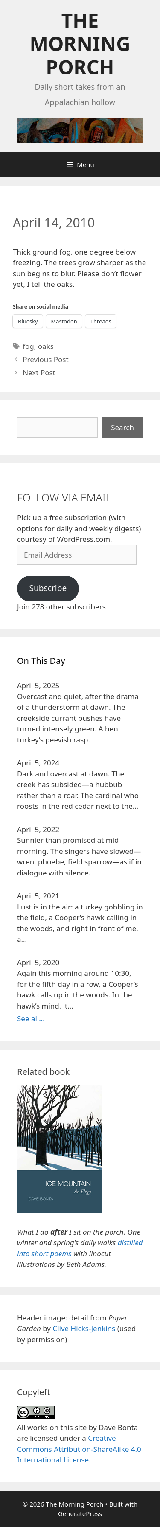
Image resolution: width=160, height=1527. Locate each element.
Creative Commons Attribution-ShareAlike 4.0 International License (79, 1449)
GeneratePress (80, 1513)
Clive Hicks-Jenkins (83, 1328)
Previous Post (45, 359)
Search (122, 427)
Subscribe (48, 588)
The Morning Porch (80, 43)
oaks (46, 346)
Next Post (39, 372)
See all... (31, 1018)
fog (28, 346)
